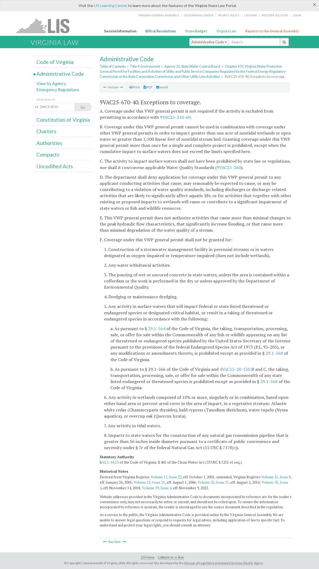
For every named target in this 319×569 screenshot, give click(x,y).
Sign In (258, 563)
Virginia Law (226, 31)
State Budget (196, 31)
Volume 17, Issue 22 (166, 477)
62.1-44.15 (110, 462)
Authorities (49, 143)
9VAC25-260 (229, 167)
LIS (46, 25)
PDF (148, 87)
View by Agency (51, 83)
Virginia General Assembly (159, 15)
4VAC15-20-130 (235, 369)
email (162, 87)
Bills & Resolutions (160, 31)
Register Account (275, 15)
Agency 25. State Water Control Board (192, 66)
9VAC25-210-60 (175, 117)
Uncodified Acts (54, 166)
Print (134, 87)
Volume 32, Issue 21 (213, 482)
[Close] (315, 4)
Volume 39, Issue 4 (156, 488)
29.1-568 (274, 353)
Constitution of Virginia (63, 120)
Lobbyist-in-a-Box (171, 557)
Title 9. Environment (145, 66)
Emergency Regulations (57, 89)
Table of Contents (113, 66)
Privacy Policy (229, 15)
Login (297, 15)
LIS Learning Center (110, 5)
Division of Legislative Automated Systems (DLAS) (218, 563)
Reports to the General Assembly (272, 31)
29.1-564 (156, 328)
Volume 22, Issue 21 (149, 482)
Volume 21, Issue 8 (276, 477)
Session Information (120, 31)
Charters (46, 131)
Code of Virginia (55, 62)
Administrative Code (209, 42)
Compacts (47, 154)
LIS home (250, 15)
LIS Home (148, 557)
